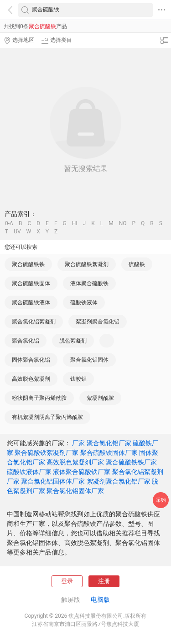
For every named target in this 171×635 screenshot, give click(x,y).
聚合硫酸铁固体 (31, 283)
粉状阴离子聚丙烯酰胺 (39, 398)
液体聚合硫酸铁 (89, 283)
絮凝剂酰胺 (100, 398)
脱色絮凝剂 (73, 341)
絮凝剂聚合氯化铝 (97, 321)
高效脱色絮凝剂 (31, 379)
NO (123, 223)
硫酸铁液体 (84, 302)
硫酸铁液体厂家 (29, 471)
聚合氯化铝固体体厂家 (53, 481)
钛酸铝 (78, 379)
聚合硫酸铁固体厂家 (109, 452)
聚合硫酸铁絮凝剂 (87, 264)
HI (75, 223)
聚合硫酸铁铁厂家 (131, 462)
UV (17, 231)
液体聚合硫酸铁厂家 (81, 471)
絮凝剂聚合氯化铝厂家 (118, 481)
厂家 (78, 443)
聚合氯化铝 (25, 341)
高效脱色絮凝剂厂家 (75, 462)
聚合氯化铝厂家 (109, 443)
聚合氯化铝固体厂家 (75, 490)
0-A (9, 223)
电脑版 (100, 599)
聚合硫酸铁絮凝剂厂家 (46, 452)
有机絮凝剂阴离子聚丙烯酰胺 (47, 417)
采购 (161, 500)
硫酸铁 (137, 264)
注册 (104, 581)
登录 (67, 581)
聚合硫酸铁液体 (31, 302)
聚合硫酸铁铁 (28, 264)
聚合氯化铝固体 (89, 360)
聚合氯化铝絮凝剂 (34, 321)
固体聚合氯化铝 (31, 360)
